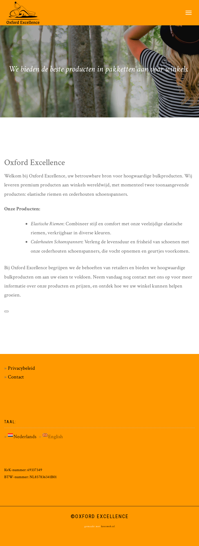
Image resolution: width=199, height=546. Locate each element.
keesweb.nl (107, 526)
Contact (16, 377)
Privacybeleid (21, 368)
